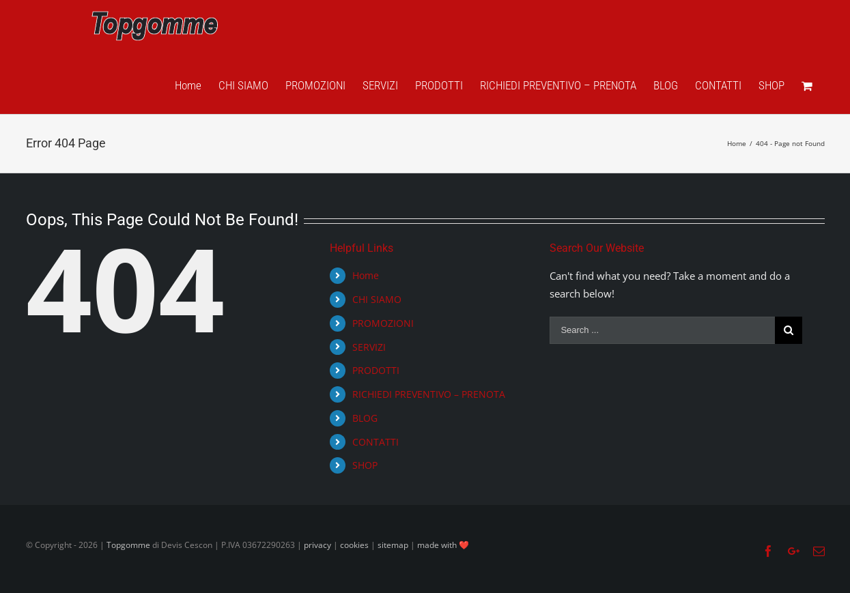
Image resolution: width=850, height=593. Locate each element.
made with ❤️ (443, 545)
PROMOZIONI (383, 323)
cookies (354, 545)
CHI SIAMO (376, 299)
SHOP (365, 465)
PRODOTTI (375, 370)
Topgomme (129, 545)
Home (365, 275)
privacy (317, 545)
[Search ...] (662, 330)
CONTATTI (375, 441)
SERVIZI (369, 347)
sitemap (393, 545)
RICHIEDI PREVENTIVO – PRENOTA (428, 394)
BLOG (365, 417)
